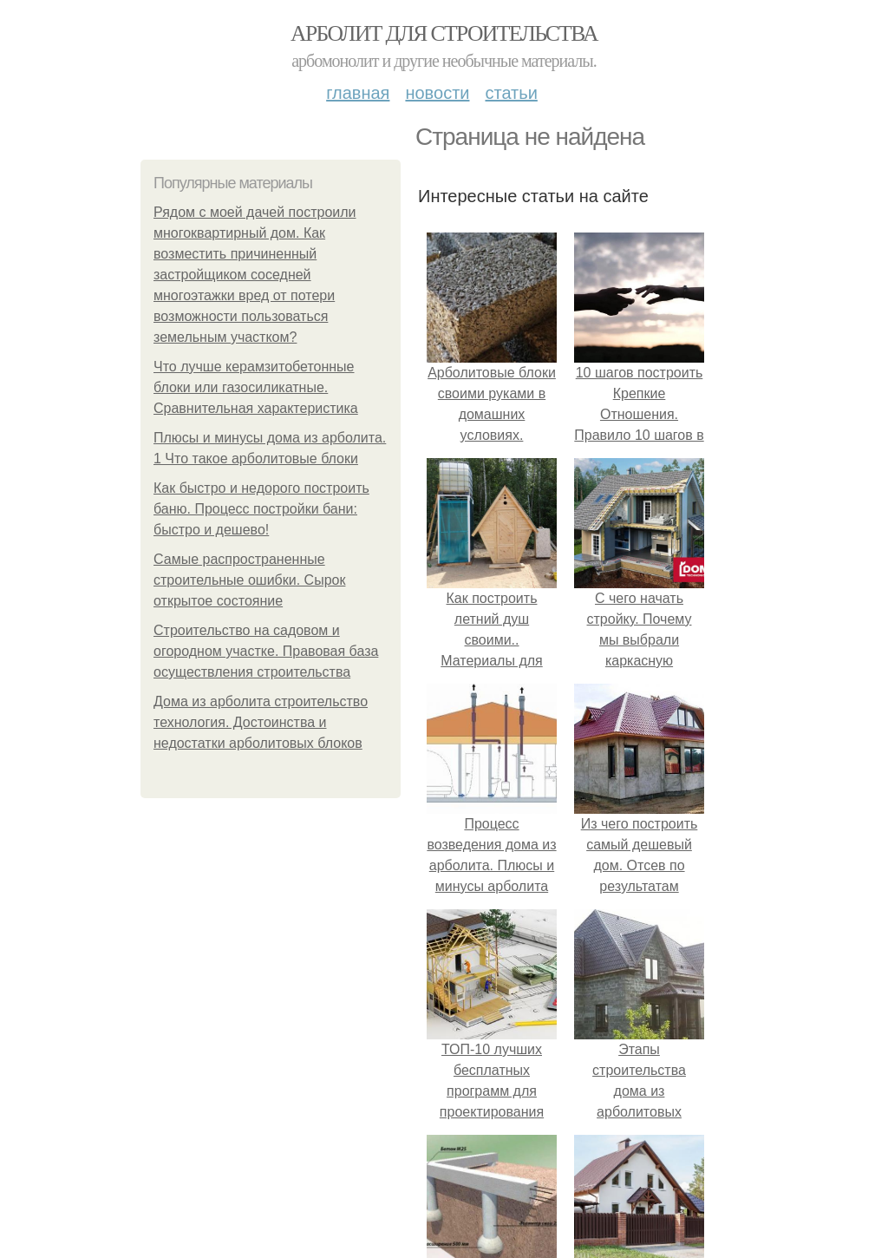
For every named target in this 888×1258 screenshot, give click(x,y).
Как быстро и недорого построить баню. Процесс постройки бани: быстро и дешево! (261, 509)
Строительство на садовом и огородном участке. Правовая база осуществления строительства (265, 651)
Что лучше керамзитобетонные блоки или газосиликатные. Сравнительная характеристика (255, 387)
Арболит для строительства (444, 33)
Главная (357, 92)
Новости (437, 92)
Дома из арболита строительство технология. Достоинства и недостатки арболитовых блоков (260, 722)
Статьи (511, 92)
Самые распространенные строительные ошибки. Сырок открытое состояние (249, 580)
